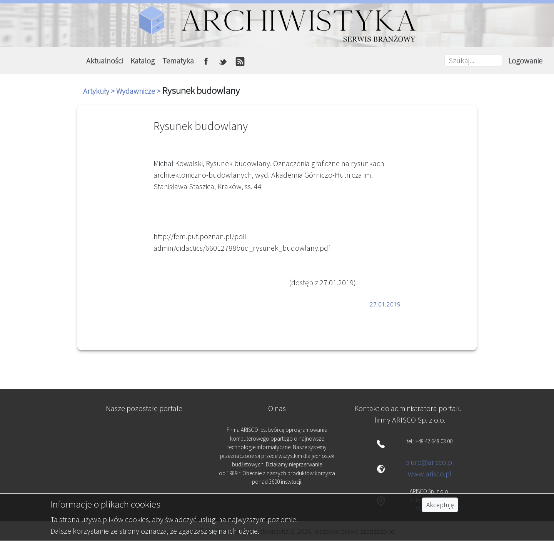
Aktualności (104, 60)
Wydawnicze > (139, 91)
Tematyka (178, 60)
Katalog (142, 60)
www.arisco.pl (430, 473)
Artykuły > (99, 91)
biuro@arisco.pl (429, 462)
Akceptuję (440, 505)
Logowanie (525, 60)
